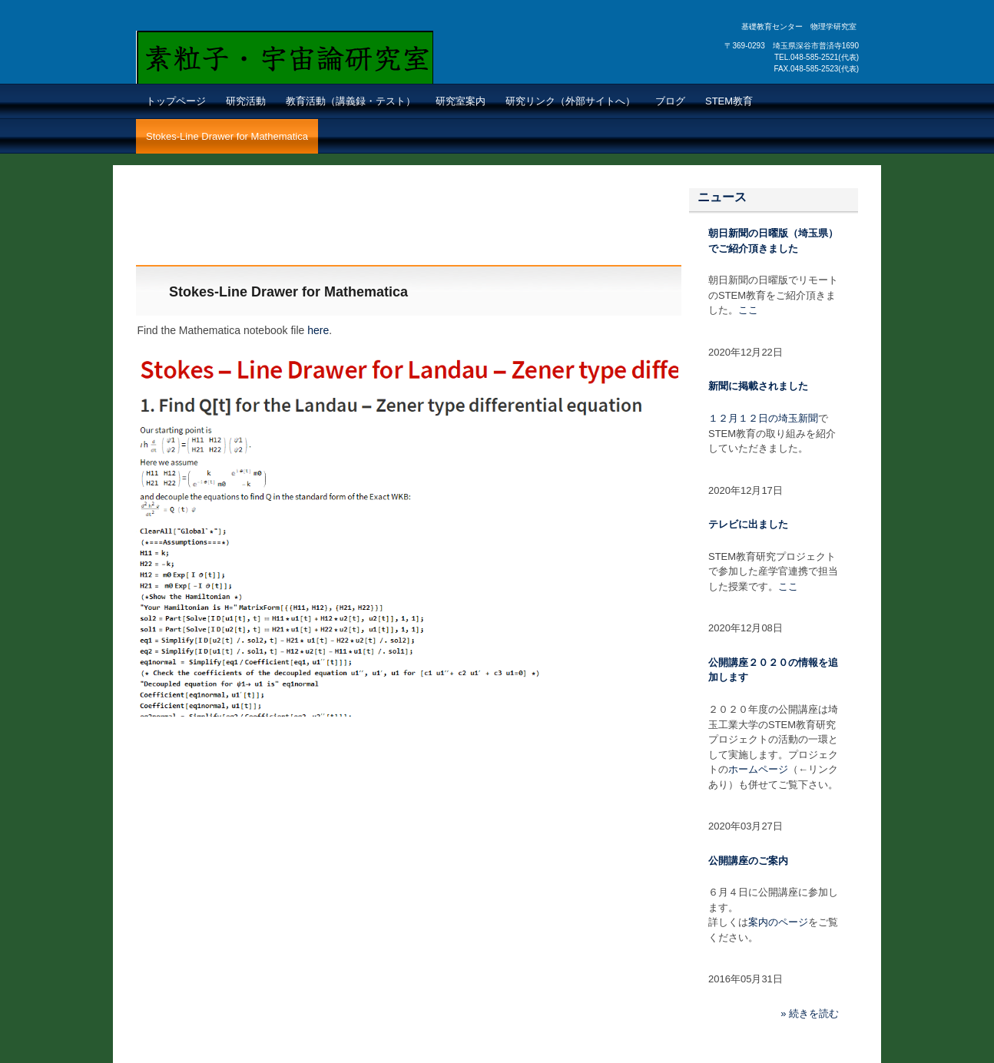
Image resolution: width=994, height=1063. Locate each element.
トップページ (176, 101)
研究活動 (246, 101)
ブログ (670, 101)
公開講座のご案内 (748, 860)
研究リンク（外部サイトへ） (570, 101)
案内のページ (778, 922)
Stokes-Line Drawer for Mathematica (227, 136)
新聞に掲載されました (758, 386)
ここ (748, 310)
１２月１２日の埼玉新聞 (763, 418)
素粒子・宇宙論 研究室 (252, 75)
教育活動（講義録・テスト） (351, 101)
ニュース (722, 197)
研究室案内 (460, 101)
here (318, 330)
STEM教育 (729, 101)
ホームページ (758, 769)
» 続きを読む (809, 1013)
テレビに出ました (748, 524)
